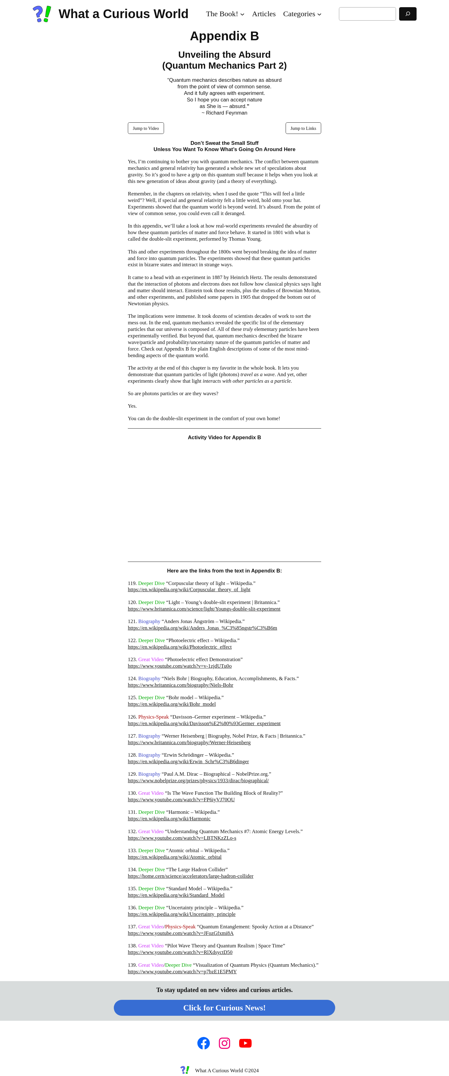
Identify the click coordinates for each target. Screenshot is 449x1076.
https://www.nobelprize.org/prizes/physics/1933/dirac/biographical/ (198, 781)
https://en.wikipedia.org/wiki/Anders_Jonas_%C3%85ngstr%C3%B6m (202, 628)
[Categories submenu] (319, 14)
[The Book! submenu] (242, 14)
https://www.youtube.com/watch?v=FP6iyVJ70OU (181, 800)
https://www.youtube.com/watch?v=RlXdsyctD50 (180, 952)
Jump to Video (146, 128)
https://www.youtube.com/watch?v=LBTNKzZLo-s (182, 838)
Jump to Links (303, 128)
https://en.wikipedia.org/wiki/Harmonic (169, 819)
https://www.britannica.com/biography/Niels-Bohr (180, 685)
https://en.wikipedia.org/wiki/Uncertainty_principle (182, 914)
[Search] (408, 14)
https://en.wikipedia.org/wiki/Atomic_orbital (175, 857)
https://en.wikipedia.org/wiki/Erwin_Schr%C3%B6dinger (188, 761)
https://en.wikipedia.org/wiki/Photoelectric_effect (180, 647)
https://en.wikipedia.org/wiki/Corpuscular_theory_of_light (189, 589)
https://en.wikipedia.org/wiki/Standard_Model (176, 895)
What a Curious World (124, 14)
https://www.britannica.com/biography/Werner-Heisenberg (189, 742)
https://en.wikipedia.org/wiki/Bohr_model (172, 704)
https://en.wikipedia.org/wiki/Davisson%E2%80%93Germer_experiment (204, 723)
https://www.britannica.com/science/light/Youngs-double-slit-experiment (204, 609)
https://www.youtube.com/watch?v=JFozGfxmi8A (181, 933)
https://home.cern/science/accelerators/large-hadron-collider (190, 876)
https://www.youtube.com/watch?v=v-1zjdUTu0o (180, 666)
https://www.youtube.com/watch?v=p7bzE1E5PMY (182, 972)
